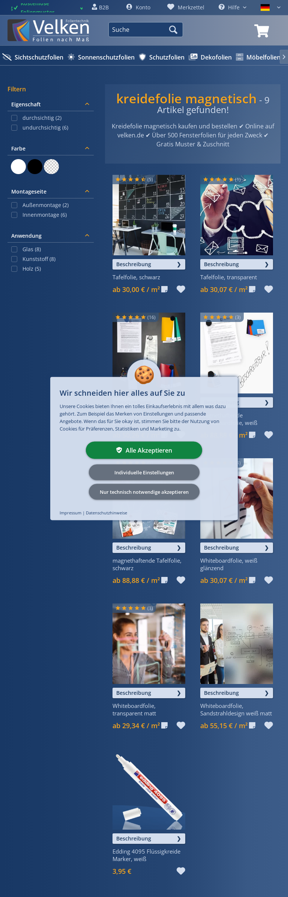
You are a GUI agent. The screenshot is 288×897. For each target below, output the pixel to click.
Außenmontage (45, 205)
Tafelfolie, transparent (228, 277)
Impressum (70, 513)
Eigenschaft (26, 104)
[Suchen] (174, 29)
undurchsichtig (45, 127)
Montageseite (28, 191)
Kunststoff (39, 258)
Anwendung (26, 235)
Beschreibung (133, 264)
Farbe (18, 148)
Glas (31, 249)
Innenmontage (44, 214)
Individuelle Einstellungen (144, 472)
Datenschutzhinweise (106, 513)
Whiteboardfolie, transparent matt (134, 709)
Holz (31, 268)
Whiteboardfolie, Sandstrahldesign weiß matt (236, 709)
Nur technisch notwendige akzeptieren (144, 492)
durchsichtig (42, 117)
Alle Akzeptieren (144, 450)
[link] (261, 31)
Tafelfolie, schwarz (136, 277)
